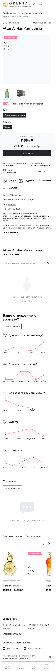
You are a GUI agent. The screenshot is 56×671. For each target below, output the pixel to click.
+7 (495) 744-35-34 (14, 625)
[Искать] (48, 263)
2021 (18, 209)
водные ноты (15, 213)
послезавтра (19, 163)
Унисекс (12, 204)
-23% (31, 136)
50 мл (6, 582)
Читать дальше (10, 232)
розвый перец (30, 213)
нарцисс (7, 218)
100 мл (49, 582)
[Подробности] (38, 146)
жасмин (44, 216)
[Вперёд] (49, 544)
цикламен (34, 216)
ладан (29, 218)
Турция (30, 199)
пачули (36, 218)
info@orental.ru (12, 633)
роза (26, 216)
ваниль (16, 218)
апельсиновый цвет (13, 216)
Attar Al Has (15, 195)
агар (23, 218)
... (18, 582)
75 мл (13, 582)
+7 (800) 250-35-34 (39, 625)
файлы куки (25, 656)
